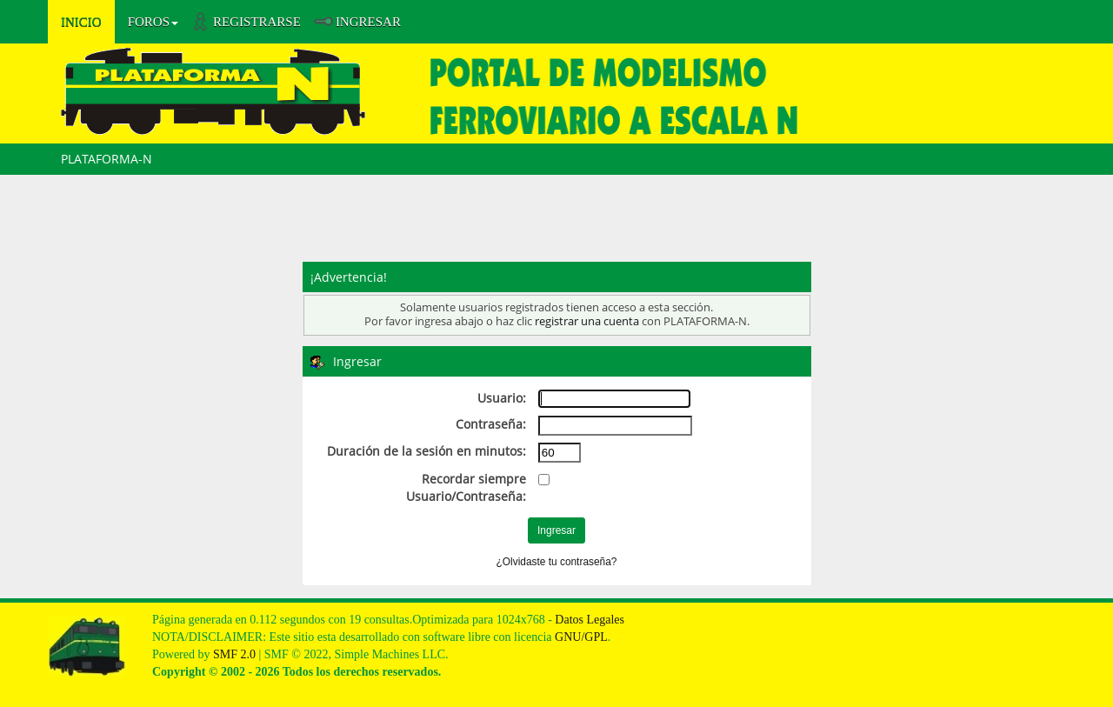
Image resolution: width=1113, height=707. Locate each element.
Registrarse (257, 22)
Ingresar (368, 22)
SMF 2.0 (234, 654)
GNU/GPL (581, 637)
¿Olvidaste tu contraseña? (557, 562)
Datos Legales (589, 619)
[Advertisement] (556, 222)
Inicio (81, 22)
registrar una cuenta (587, 321)
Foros (153, 22)
